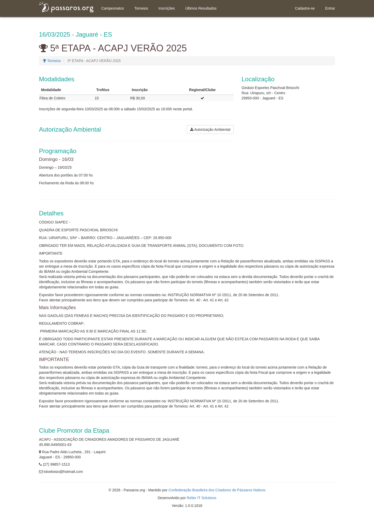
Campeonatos (112, 8)
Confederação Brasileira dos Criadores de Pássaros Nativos (217, 490)
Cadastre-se (305, 8)
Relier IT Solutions (201, 498)
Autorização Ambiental (210, 129)
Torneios (141, 8)
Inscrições (166, 8)
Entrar (330, 8)
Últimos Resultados (201, 8)
